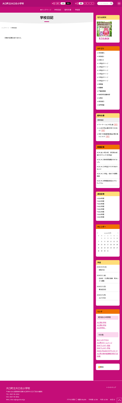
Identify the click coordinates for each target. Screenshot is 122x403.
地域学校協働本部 (104, 94)
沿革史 (101, 98)
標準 (81, 3)
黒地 (68, 3)
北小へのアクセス (103, 340)
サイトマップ (112, 387)
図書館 (101, 87)
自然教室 (101, 105)
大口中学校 (101, 328)
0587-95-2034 (14, 394)
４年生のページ (103, 74)
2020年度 (101, 214)
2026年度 (101, 198)
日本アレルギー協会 (103, 345)
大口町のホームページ (104, 343)
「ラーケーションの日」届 (108, 124)
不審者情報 (102, 91)
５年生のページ (103, 77)
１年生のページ (103, 63)
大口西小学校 (101, 325)
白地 (63, 3)
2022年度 (101, 209)
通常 (57, 3)
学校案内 (101, 53)
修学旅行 (101, 101)
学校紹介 (101, 56)
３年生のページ (103, 70)
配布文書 (68, 9)
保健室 (101, 84)
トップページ (46, 9)
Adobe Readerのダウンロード (107, 351)
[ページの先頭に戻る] (119, 400)
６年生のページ (103, 81)
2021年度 (101, 212)
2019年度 (101, 217)
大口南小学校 (101, 322)
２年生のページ (103, 67)
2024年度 (101, 204)
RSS (102, 367)
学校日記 (57, 9)
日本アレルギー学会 (103, 348)
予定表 (77, 9)
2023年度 (101, 206)
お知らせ (101, 60)
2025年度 (101, 201)
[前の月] (97, 233)
